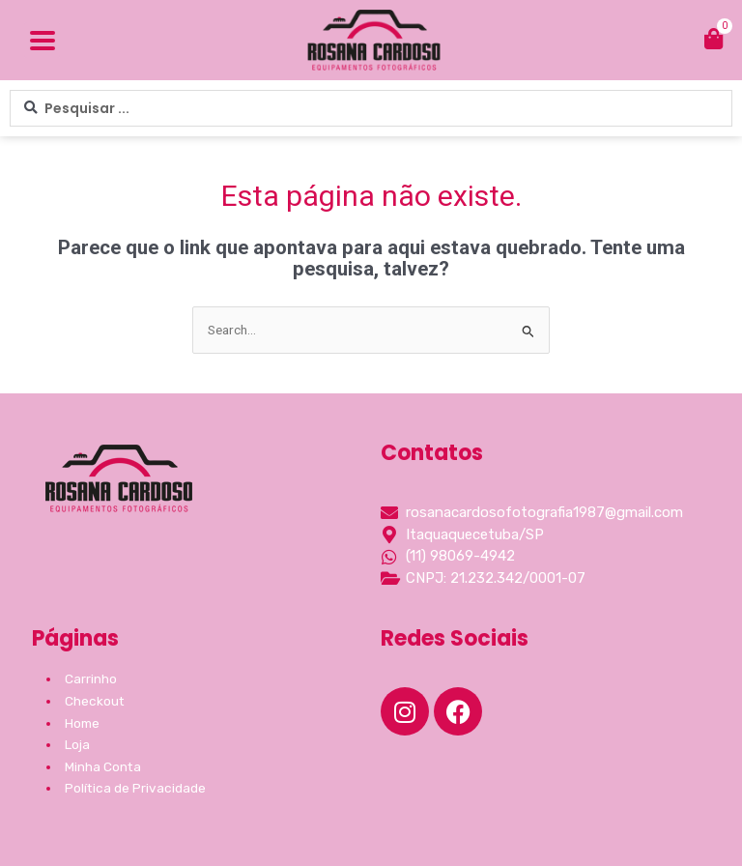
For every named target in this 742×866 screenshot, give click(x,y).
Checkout (95, 700)
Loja (77, 744)
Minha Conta (103, 766)
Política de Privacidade (135, 787)
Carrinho (91, 678)
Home (82, 723)
